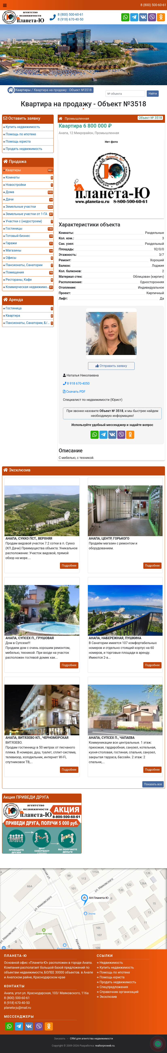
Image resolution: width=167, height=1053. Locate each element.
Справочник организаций (119, 992)
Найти (153, 93)
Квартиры (23, 90)
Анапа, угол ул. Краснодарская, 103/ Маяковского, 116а (46, 993)
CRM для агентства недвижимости (91, 1038)
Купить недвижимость (117, 967)
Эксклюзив (108, 997)
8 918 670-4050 (76, 383)
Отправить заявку (111, 366)
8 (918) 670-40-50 (70, 19)
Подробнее (69, 565)
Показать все (153, 784)
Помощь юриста (112, 977)
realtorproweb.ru (105, 1045)
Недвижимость (111, 963)
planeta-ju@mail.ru (17, 1008)
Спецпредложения (114, 987)
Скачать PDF (74, 392)
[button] (111, 176)
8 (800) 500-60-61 (153, 5)
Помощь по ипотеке (115, 972)
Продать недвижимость (118, 982)
